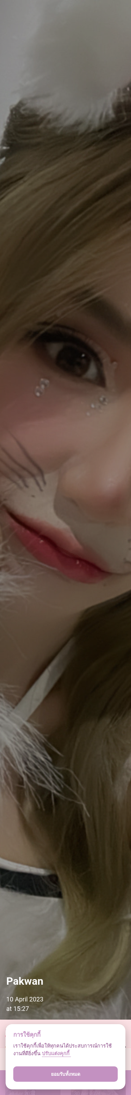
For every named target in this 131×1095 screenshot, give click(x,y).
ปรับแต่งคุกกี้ (56, 1054)
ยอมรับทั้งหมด (65, 1074)
